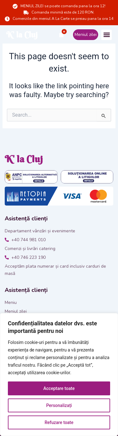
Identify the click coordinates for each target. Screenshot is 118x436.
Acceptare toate (59, 388)
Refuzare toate (59, 422)
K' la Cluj (22, 35)
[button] (106, 35)
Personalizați (59, 405)
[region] (59, 374)
